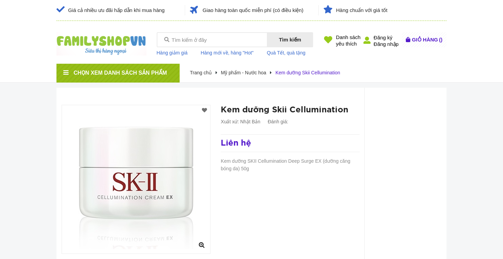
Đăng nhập (386, 44)
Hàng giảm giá (172, 53)
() (427, 39)
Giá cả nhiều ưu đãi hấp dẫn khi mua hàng (116, 10)
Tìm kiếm (290, 39)
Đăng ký (383, 37)
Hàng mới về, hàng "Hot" (227, 53)
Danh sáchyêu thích (348, 40)
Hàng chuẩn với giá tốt (361, 10)
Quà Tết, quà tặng (286, 53)
